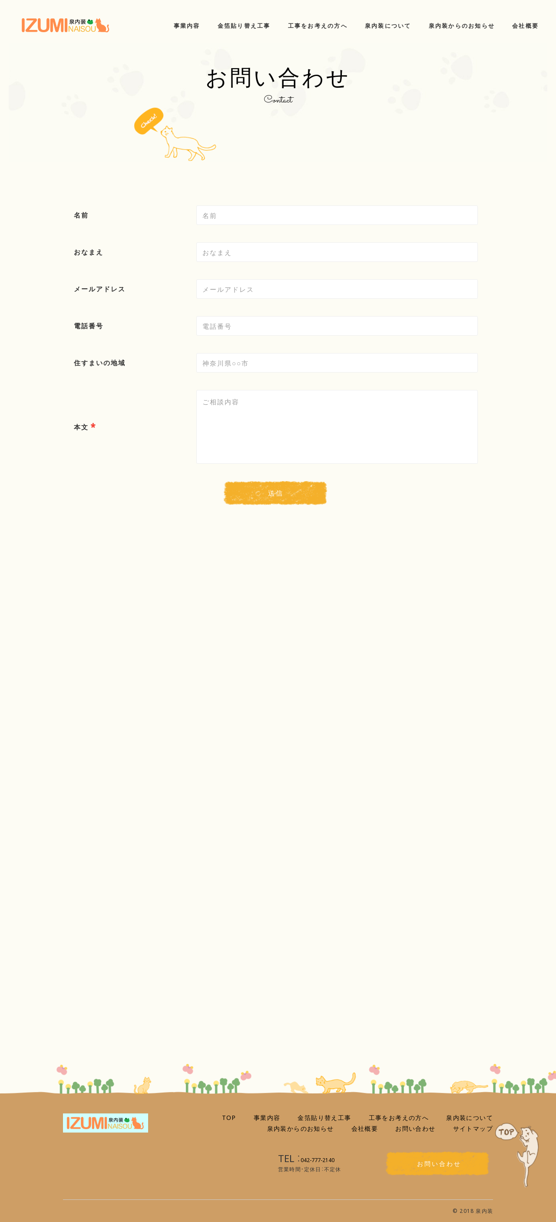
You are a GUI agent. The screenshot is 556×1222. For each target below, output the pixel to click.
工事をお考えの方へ (399, 1117)
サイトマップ (473, 1128)
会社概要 (364, 1128)
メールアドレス (100, 289)
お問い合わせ (415, 1128)
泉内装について (469, 1117)
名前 (81, 215)
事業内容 (267, 1117)
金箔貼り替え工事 (324, 1117)
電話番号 (88, 325)
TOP (229, 1117)
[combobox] (337, 289)
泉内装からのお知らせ (300, 1128)
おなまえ (88, 252)
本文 (81, 427)
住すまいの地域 (100, 362)
